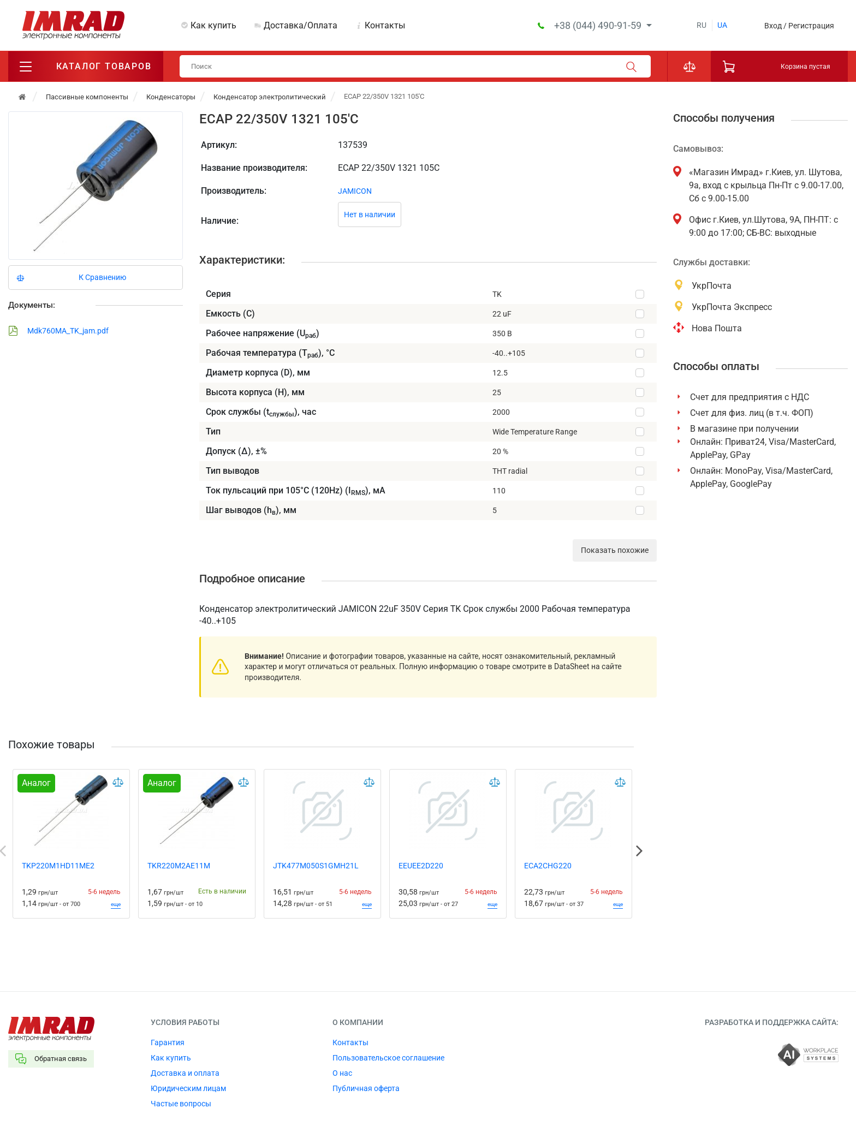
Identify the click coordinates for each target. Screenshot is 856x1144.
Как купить (213, 25)
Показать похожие (615, 550)
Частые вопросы (181, 1103)
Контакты (385, 25)
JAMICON (355, 191)
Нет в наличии (369, 214)
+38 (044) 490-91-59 (599, 25)
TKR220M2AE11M (178, 865)
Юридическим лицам (188, 1088)
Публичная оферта (366, 1088)
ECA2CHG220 (548, 865)
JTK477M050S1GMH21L (316, 865)
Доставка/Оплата (300, 25)
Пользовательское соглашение (388, 1057)
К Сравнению (102, 277)
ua (722, 25)
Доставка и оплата (185, 1073)
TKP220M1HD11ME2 (58, 865)
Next (639, 851)
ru (701, 25)
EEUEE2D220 (421, 865)
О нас (342, 1073)
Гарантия (168, 1042)
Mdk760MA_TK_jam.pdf (58, 330)
